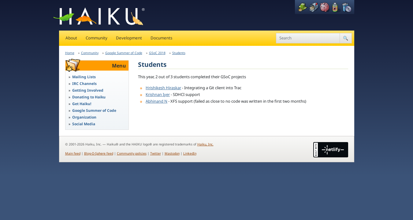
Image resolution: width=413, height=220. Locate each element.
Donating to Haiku (89, 97)
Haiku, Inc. (205, 144)
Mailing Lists (84, 76)
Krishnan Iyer (158, 94)
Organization (84, 117)
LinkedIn (189, 153)
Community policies (132, 153)
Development (129, 38)
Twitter (155, 153)
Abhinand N (156, 101)
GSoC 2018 (157, 53)
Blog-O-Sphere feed (98, 153)
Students (178, 53)
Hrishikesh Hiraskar (163, 87)
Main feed (72, 153)
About (71, 38)
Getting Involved (87, 90)
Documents (161, 38)
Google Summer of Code (123, 53)
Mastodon (172, 153)
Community (96, 38)
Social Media (83, 124)
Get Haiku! (81, 103)
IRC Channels (84, 83)
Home (69, 53)
